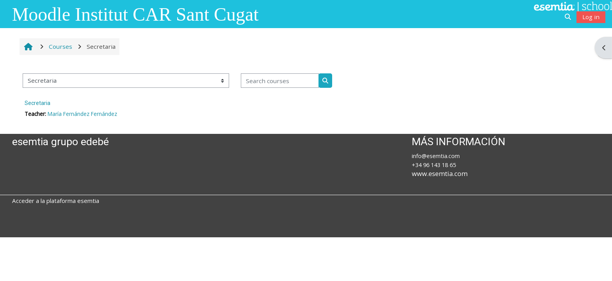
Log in (591, 17)
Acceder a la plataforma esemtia (55, 201)
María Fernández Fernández (82, 113)
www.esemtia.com (440, 173)
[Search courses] (280, 80)
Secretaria (37, 103)
